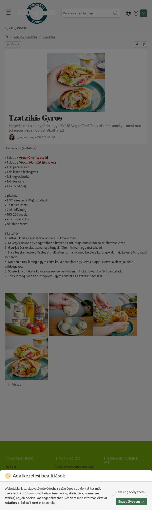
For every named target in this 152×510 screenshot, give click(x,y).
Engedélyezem (131, 502)
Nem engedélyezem (130, 492)
